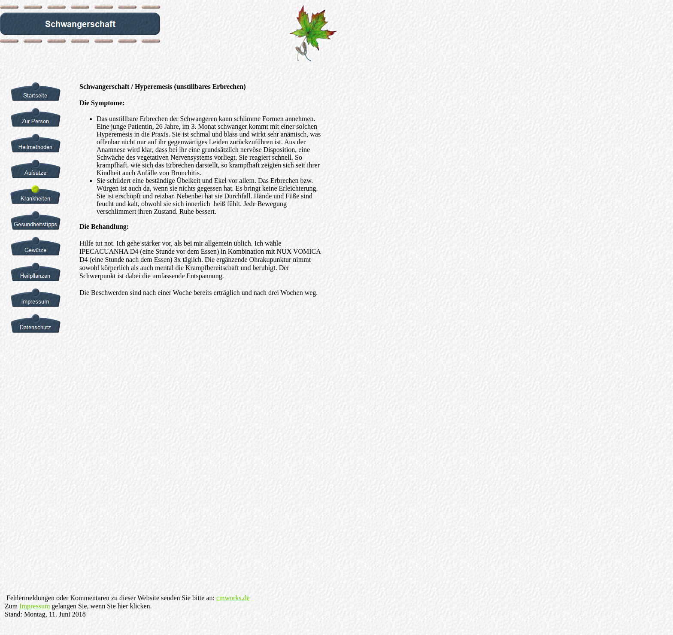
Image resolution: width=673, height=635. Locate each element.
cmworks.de (233, 598)
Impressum (34, 606)
